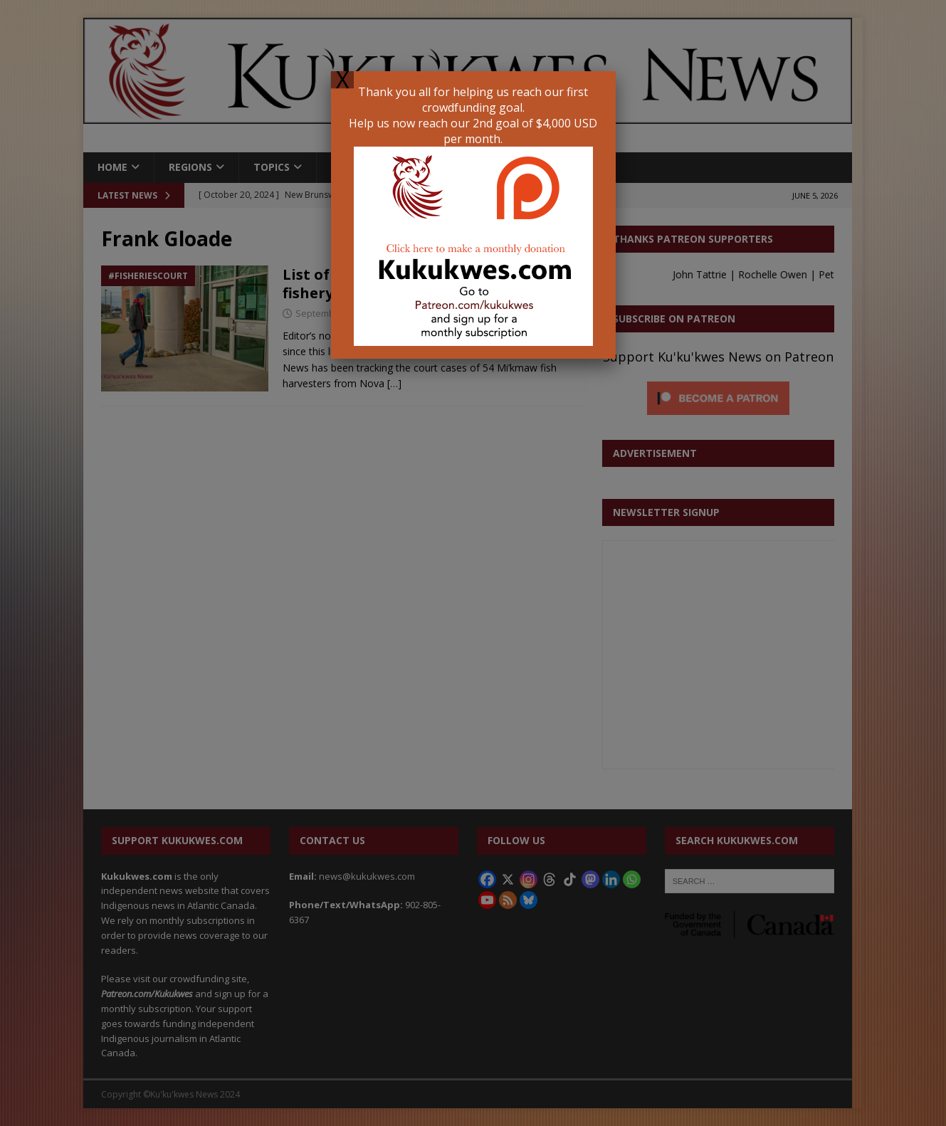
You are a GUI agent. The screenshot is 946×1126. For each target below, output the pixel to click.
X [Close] (342, 79)
